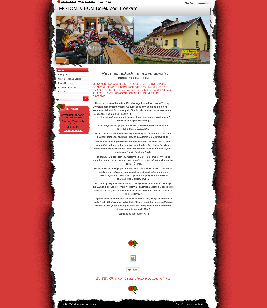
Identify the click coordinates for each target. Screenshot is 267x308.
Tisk (109, 1)
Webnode (199, 304)
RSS (101, 1)
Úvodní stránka (68, 1)
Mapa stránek (88, 1)
